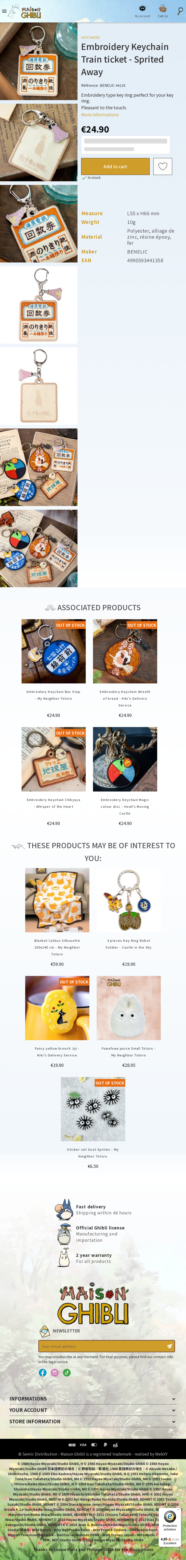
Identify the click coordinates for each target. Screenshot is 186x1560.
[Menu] (178, 1511)
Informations (28, 1398)
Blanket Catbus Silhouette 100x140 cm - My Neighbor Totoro (57, 947)
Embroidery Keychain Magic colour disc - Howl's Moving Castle (125, 806)
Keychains (90, 37)
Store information (35, 1421)
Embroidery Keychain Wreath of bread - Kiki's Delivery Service (125, 698)
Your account (28, 1409)
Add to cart (115, 166)
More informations (100, 114)
